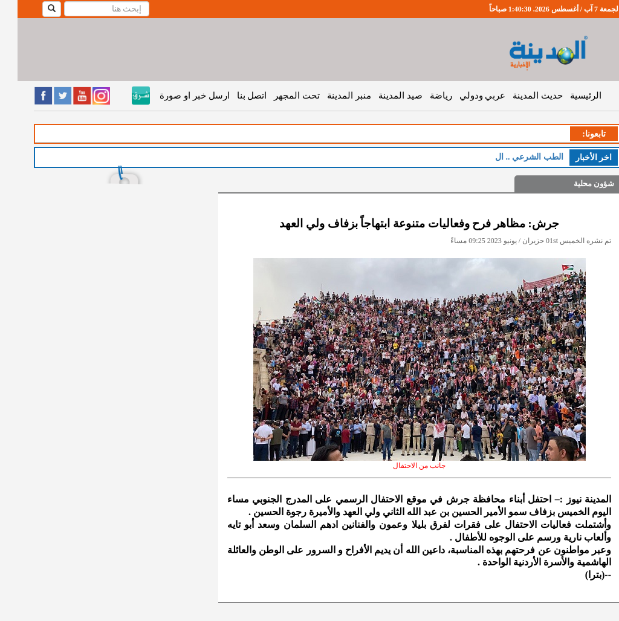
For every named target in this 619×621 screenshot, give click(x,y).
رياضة (423, 95)
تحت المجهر (279, 95)
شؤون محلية (576, 183)
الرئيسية (568, 95)
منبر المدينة (332, 95)
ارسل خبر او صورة (177, 95)
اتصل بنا (234, 95)
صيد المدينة (383, 95)
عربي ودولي (465, 95)
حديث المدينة (520, 95)
